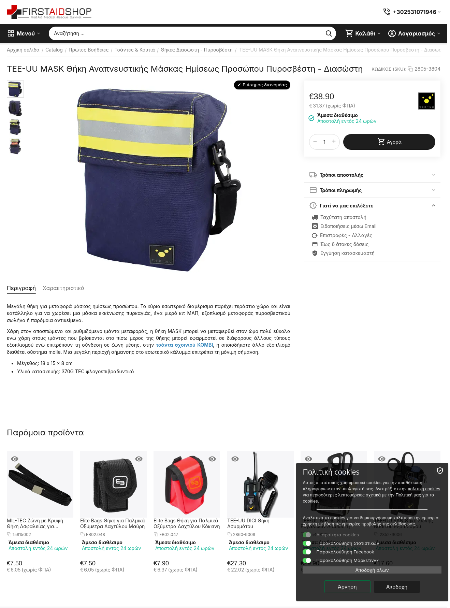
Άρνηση (358, 586)
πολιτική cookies (374, 488)
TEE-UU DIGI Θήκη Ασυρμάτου (248, 523)
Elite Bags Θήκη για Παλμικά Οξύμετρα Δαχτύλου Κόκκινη (187, 523)
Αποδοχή (408, 586)
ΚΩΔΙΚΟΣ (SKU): (389, 69)
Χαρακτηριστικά (63, 288)
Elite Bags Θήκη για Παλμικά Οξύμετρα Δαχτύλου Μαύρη (112, 523)
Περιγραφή (21, 288)
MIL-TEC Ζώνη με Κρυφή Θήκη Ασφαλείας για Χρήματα (35, 523)
